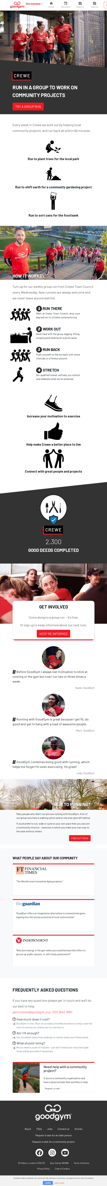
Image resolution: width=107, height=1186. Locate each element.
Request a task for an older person (53, 1135)
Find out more (80, 838)
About (28, 1128)
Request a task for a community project (53, 1141)
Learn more (59, 1183)
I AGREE (48, 1183)
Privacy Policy (43, 1168)
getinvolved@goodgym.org (31, 1012)
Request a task (52, 1088)
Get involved (33, 3)
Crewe (22, 75)
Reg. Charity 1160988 (59, 1163)
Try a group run (28, 106)
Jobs (50, 1128)
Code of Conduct (62, 1168)
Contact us (63, 1128)
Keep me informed (53, 634)
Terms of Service (81, 1163)
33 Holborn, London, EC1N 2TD (31, 1163)
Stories (78, 1128)
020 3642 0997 (62, 1012)
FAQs (39, 1128)
